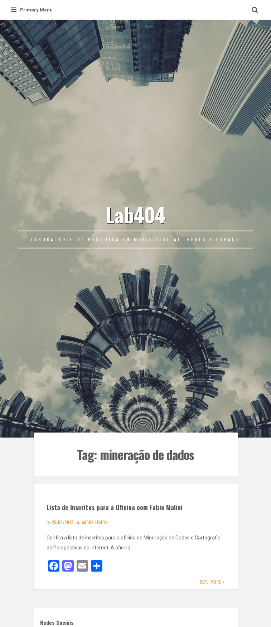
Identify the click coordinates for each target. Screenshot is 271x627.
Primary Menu (32, 10)
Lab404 (135, 214)
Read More (210, 582)
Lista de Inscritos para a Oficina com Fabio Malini (115, 507)
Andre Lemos (94, 522)
